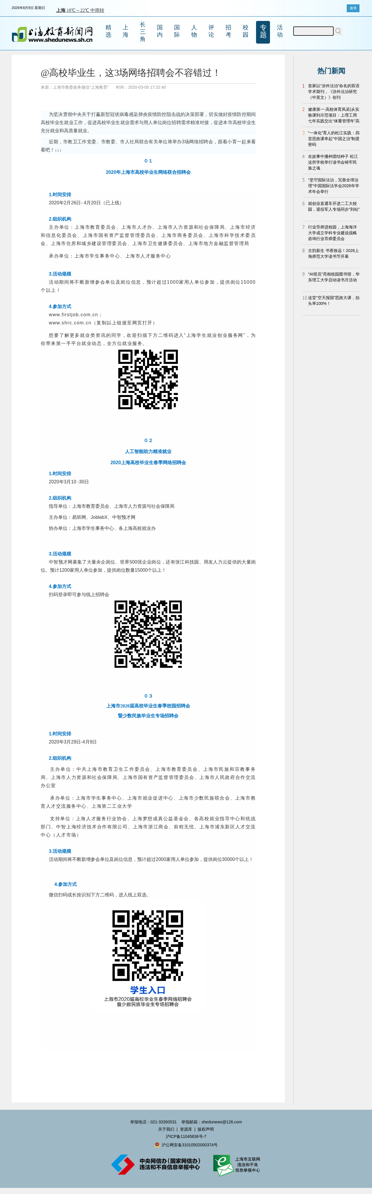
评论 (211, 31)
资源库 (186, 1129)
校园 (245, 31)
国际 (177, 31)
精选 (108, 31)
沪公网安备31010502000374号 (186, 1145)
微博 (353, 8)
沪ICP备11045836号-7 (186, 1136)
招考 (228, 31)
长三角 (143, 31)
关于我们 (166, 1129)
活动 (280, 31)
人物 (194, 31)
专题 (263, 31)
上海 (125, 31)
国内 (160, 31)
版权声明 (206, 1129)
